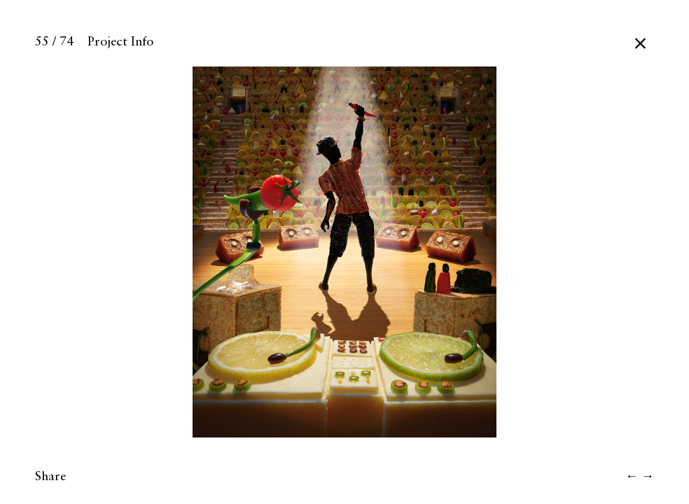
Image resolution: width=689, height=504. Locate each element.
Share (50, 476)
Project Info (120, 42)
